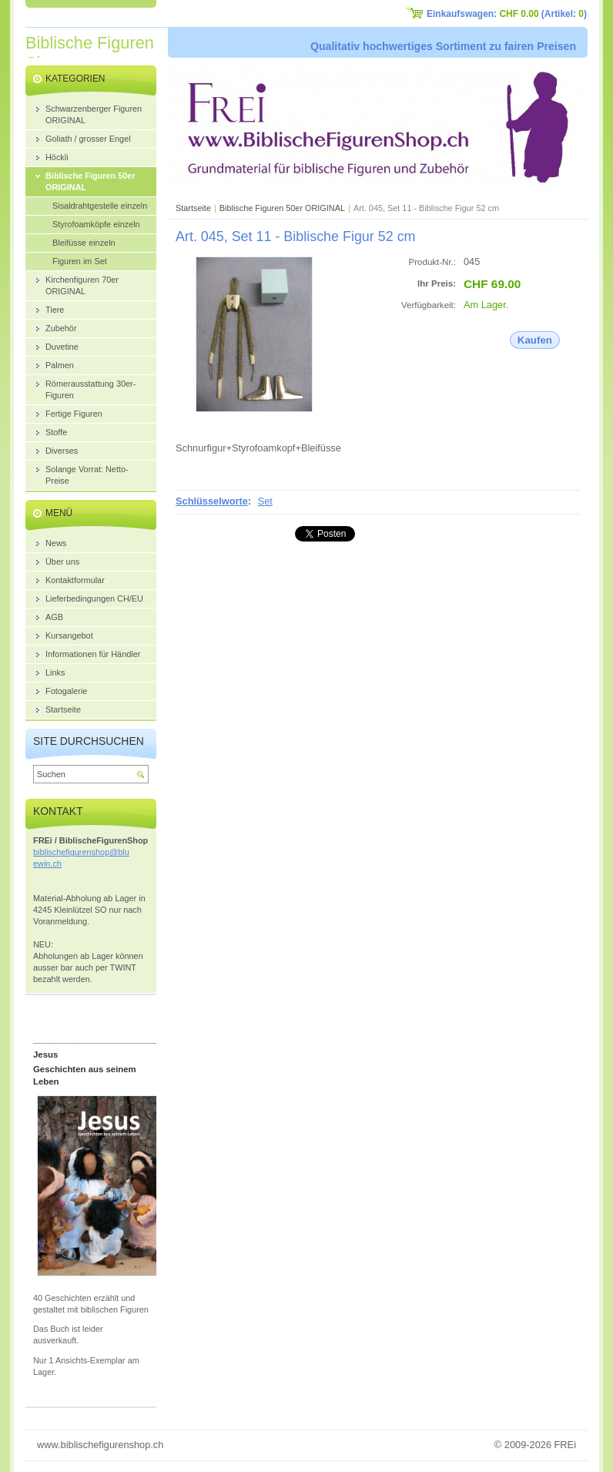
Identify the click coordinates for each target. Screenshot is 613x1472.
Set (265, 501)
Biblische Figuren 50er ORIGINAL (282, 208)
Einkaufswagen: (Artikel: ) (507, 13)
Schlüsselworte (212, 501)
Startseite (193, 208)
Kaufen (535, 340)
